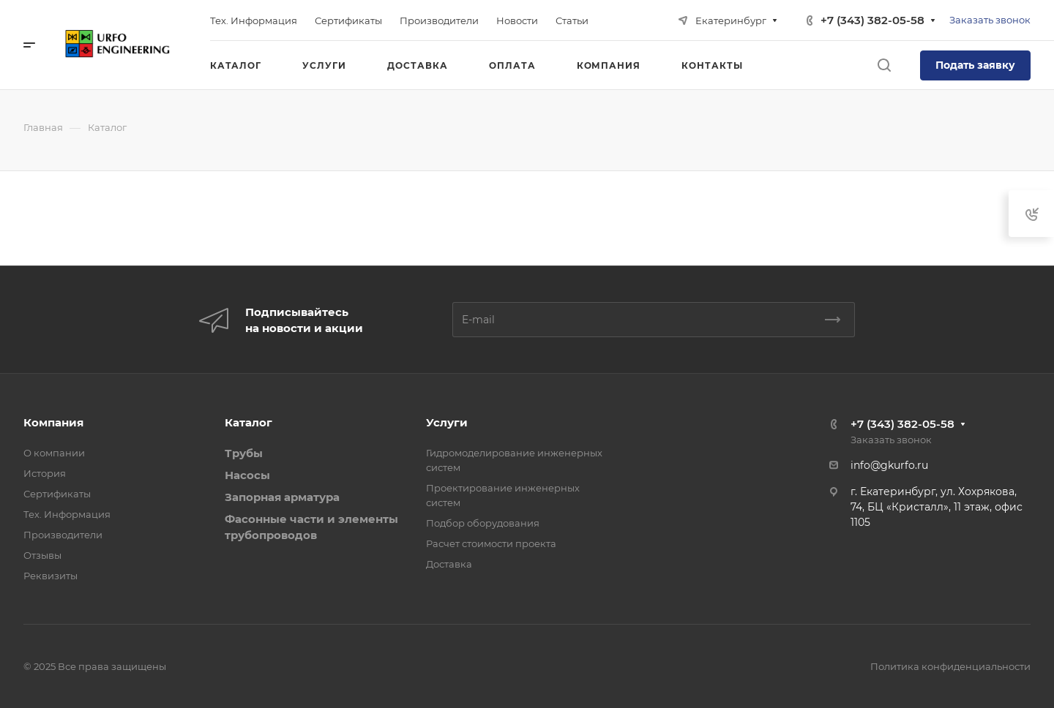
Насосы (247, 475)
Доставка (449, 564)
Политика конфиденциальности (950, 666)
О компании (54, 453)
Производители (62, 535)
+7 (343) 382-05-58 (872, 20)
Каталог (248, 422)
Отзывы (42, 555)
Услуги (447, 422)
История (44, 473)
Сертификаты (57, 494)
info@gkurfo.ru (889, 465)
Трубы (244, 453)
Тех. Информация (67, 514)
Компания (53, 422)
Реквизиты (50, 575)
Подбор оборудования (482, 523)
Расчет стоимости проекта (491, 543)
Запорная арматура (282, 497)
